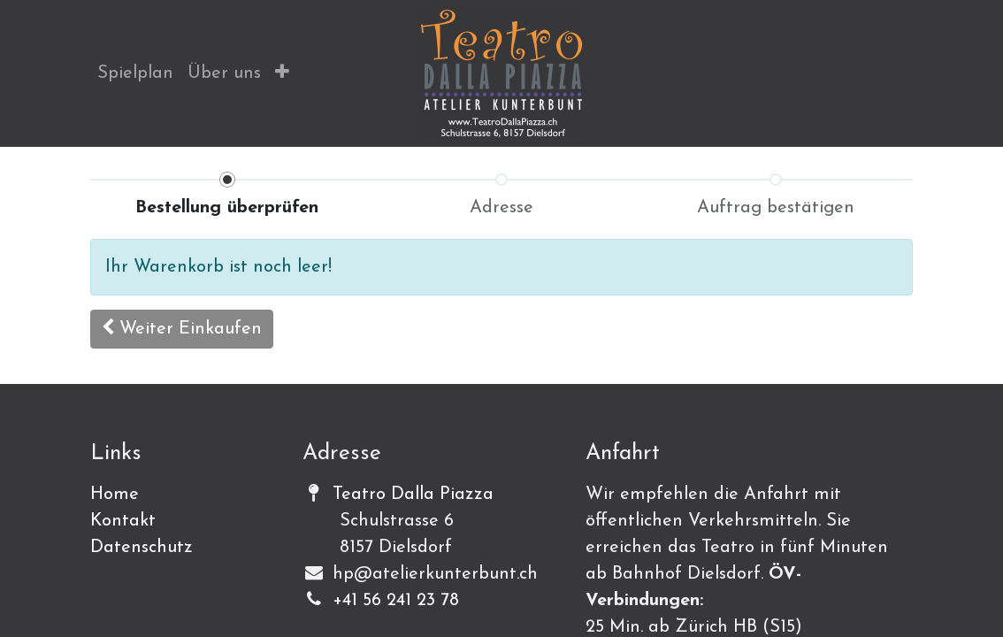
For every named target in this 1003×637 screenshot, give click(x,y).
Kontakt (123, 521)
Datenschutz (141, 547)
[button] (282, 73)
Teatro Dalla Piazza (413, 494)
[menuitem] (135, 73)
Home (114, 494)
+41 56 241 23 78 (396, 601)
